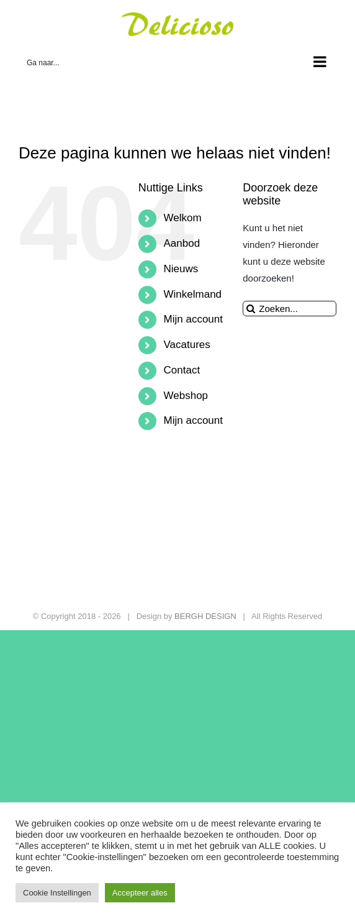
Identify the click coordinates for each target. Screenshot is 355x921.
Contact (182, 370)
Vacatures (187, 345)
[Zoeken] (250, 308)
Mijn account (193, 319)
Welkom (183, 218)
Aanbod (182, 243)
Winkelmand (193, 294)
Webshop (186, 395)
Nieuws (181, 269)
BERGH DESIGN (205, 616)
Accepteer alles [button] (140, 892)
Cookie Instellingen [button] (57, 892)
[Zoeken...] (289, 308)
